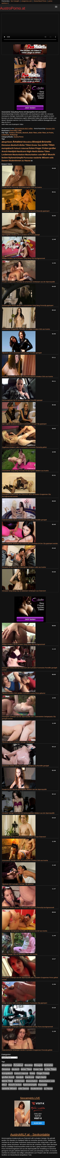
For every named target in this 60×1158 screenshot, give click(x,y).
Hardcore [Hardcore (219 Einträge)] (21, 151)
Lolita (19, 130)
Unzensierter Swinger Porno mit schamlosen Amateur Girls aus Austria (25, 860)
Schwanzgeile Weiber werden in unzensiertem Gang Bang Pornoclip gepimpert (27, 305)
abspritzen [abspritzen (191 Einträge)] (7, 142)
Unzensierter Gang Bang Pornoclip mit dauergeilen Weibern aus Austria (25, 470)
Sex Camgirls (15, 1)
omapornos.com (26, 1)
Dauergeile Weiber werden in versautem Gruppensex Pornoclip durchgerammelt (28, 907)
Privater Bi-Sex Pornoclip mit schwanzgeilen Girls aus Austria (22, 187)
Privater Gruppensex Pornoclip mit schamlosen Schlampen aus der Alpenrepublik (28, 282)
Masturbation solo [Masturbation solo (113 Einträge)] (33, 154)
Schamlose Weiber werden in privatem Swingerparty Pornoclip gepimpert (25, 211)
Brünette (19, 133)
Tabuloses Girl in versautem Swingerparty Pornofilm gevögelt (22, 353)
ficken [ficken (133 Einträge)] (32, 148)
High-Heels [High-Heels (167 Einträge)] (31, 151)
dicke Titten (33, 133)
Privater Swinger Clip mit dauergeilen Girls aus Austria (19, 954)
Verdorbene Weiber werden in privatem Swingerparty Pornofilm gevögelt (25, 766)
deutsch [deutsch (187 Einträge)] (15, 145)
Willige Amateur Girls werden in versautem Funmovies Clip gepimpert (24, 1003)
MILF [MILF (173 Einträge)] (45, 154)
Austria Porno (18, 137)
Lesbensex (5, 135)
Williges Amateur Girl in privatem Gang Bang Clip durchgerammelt (23, 258)
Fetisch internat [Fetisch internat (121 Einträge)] (21, 148)
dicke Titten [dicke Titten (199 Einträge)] (25, 145)
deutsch (25, 133)
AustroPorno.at (12, 8)
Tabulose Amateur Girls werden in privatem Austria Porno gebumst (23, 693)
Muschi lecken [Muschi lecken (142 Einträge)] (14, 1085)
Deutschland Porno (40, 1)
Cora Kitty (13, 130)
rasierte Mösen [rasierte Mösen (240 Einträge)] (41, 157)
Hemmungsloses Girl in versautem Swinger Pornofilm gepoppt (22, 400)
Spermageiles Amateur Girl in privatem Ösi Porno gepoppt (21, 235)
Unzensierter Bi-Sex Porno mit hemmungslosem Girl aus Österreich (24, 837)
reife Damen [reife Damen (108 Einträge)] (23, 1088)
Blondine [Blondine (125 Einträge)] (27, 142)
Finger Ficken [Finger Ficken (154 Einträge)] (42, 148)
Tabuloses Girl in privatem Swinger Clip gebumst (18, 884)
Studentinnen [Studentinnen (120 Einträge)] (14, 160)
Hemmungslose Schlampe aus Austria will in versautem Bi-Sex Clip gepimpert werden (30, 543)
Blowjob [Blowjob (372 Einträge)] (36, 141)
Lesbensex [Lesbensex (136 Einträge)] (7, 154)
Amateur (12, 133)
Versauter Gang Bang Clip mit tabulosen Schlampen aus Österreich (24, 591)
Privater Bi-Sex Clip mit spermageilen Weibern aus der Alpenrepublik (24, 789)
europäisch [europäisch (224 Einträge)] (7, 148)
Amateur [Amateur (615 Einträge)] (18, 141)
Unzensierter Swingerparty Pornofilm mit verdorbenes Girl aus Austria (24, 931)
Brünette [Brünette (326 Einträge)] (46, 141)
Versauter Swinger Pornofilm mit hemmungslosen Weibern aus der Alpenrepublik (28, 813)
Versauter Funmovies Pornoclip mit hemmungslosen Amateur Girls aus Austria (27, 376)
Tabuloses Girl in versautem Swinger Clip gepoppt (18, 742)
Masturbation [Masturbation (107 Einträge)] (18, 154)
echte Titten (42, 133)
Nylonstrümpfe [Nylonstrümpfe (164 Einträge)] (15, 157)
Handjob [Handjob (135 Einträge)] (12, 151)
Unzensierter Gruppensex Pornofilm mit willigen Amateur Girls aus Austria (26, 329)
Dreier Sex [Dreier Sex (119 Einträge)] (36, 145)
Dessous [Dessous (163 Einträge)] (6, 145)
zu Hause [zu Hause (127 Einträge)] (26, 160)
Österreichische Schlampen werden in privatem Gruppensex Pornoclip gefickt (27, 1050)
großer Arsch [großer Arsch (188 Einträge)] (8, 1077)
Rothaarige (14, 135)
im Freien (50, 133)
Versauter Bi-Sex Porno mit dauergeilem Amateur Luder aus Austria (24, 567)
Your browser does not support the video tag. (30, 28)
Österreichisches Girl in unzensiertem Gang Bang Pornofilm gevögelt (24, 520)
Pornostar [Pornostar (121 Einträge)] (28, 158)
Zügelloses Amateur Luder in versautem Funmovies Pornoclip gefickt (24, 447)
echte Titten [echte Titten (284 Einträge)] (48, 145)
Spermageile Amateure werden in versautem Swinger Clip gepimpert (24, 424)
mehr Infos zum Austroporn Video (12, 124)
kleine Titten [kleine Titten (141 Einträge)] (44, 151)
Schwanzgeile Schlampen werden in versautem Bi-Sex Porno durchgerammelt (27, 1027)
